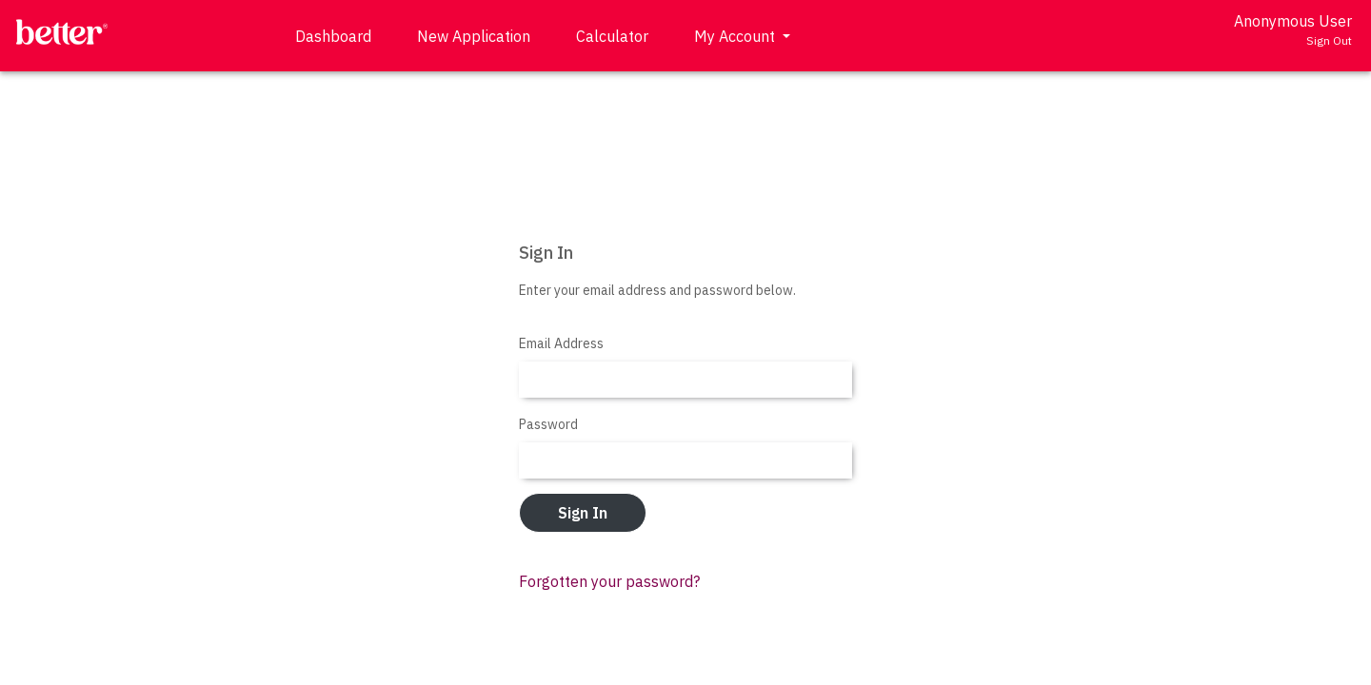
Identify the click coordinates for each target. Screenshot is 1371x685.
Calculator (612, 36)
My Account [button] (736, 36)
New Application (473, 36)
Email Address (561, 343)
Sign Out (1329, 40)
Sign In (582, 512)
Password (548, 424)
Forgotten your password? (609, 581)
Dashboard (333, 36)
